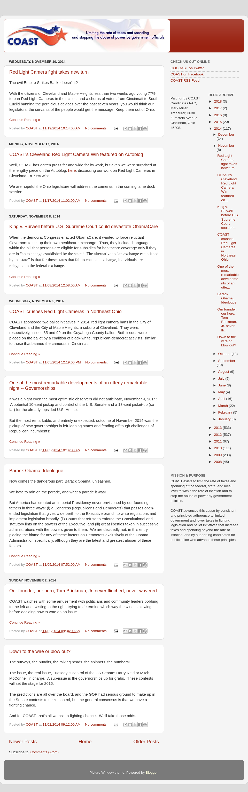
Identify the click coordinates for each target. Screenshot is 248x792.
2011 (218, 441)
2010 (218, 448)
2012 (218, 435)
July (222, 379)
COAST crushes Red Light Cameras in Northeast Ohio (65, 311)
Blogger (152, 772)
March (223, 406)
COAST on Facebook (187, 74)
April (222, 399)
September (226, 361)
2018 (218, 101)
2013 (218, 428)
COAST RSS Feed (185, 80)
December (226, 134)
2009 (218, 455)
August (224, 372)
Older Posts (146, 741)
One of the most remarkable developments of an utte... (228, 277)
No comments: (97, 128)
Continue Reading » (24, 120)
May (222, 392)
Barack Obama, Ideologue (36, 470)
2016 (218, 115)
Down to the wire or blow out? (40, 651)
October (225, 354)
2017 (218, 108)
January (225, 419)
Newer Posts (23, 741)
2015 (218, 122)
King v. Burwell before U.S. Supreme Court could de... (228, 217)
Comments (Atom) (44, 752)
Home (85, 741)
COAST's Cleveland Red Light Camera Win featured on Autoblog (76, 154)
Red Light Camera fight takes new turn (49, 72)
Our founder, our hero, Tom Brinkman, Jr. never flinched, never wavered (83, 590)
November (226, 145)
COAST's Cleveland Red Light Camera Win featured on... (227, 187)
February (225, 412)
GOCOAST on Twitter (187, 68)
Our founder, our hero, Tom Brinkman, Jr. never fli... (227, 319)
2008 (218, 462)
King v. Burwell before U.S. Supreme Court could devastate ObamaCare (83, 226)
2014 (218, 128)
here (72, 170)
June (222, 385)
